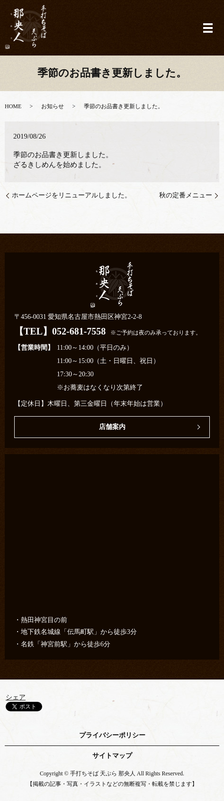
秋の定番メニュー (185, 195)
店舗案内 (112, 426)
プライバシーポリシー (112, 735)
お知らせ (52, 106)
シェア (16, 697)
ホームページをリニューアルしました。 (71, 195)
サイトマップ (112, 755)
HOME (13, 106)
